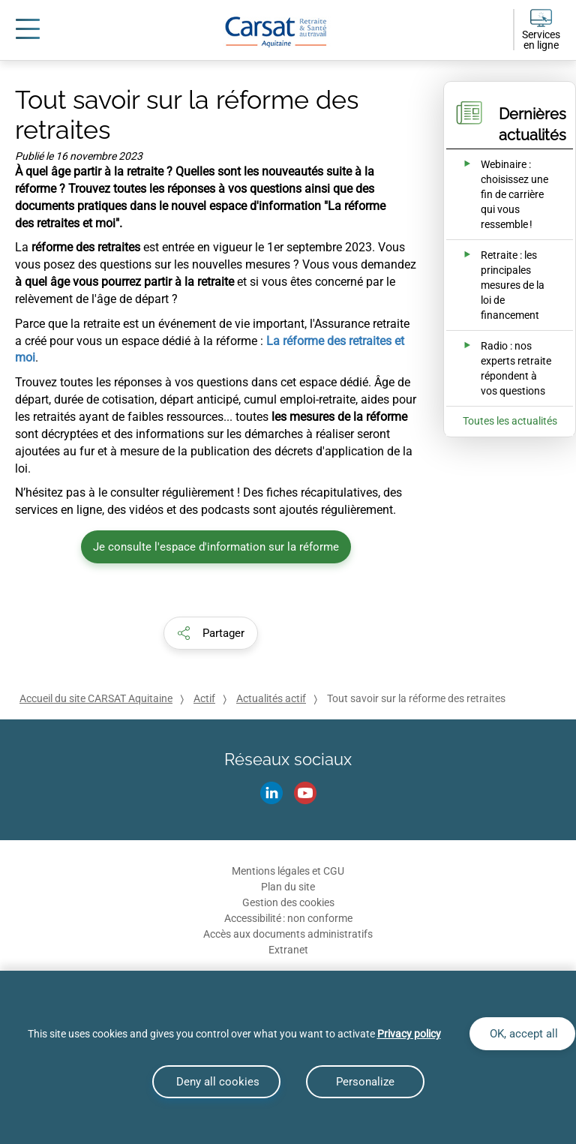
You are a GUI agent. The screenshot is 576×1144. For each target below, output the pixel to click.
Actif (204, 698)
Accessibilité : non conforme (288, 918)
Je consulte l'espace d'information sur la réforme (216, 547)
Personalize (365, 1081)
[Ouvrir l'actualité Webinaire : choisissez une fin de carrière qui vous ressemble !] (499, 194)
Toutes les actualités (510, 421)
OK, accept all (522, 1033)
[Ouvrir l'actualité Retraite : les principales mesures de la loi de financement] (499, 285)
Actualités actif (271, 698)
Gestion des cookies (288, 902)
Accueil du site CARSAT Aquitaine (96, 698)
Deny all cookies (216, 1081)
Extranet (288, 950)
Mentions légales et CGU (288, 871)
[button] (211, 633)
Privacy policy (409, 1034)
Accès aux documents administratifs (288, 934)
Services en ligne (541, 39)
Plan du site (288, 887)
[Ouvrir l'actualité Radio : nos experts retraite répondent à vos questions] (499, 368)
